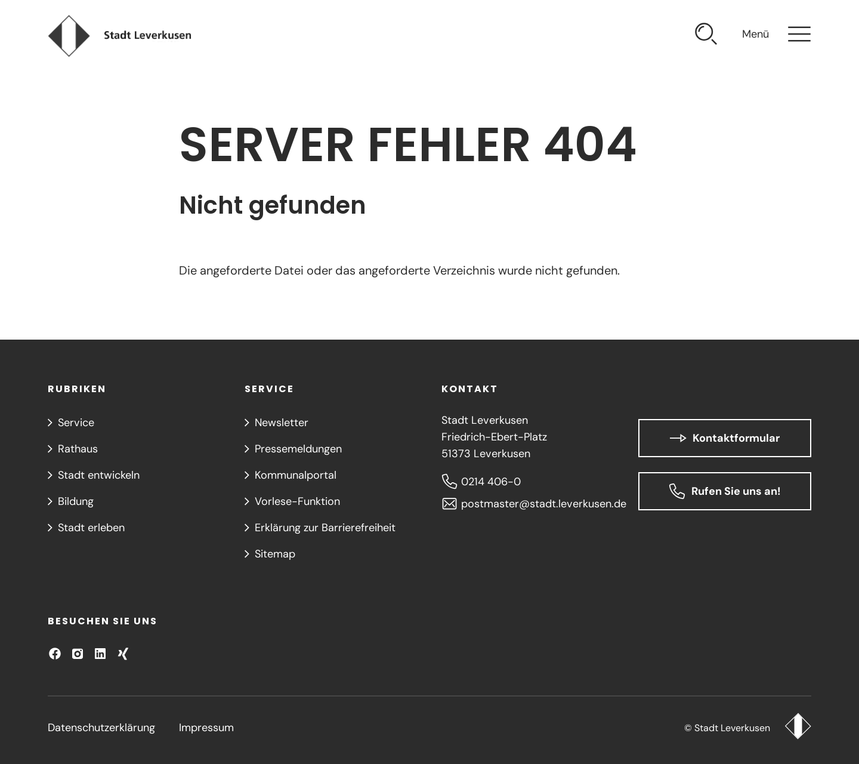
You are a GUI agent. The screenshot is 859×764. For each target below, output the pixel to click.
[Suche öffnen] (706, 36)
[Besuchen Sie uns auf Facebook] (55, 653)
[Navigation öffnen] (776, 36)
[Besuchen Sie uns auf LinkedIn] (100, 653)
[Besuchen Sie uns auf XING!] (123, 653)
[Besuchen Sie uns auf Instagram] (77, 653)
